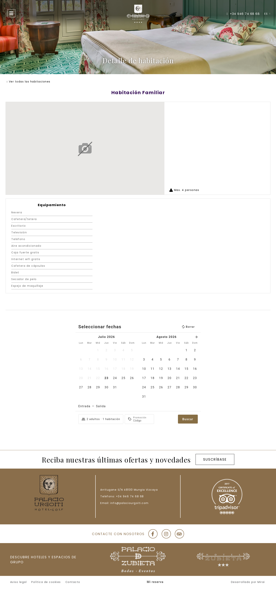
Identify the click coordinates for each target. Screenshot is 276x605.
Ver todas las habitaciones (29, 81)
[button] (98, 350)
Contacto (72, 582)
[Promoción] (142, 420)
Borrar (188, 327)
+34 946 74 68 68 (130, 496)
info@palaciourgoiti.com (129, 503)
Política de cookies (46, 582)
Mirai (261, 582)
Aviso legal (18, 582)
